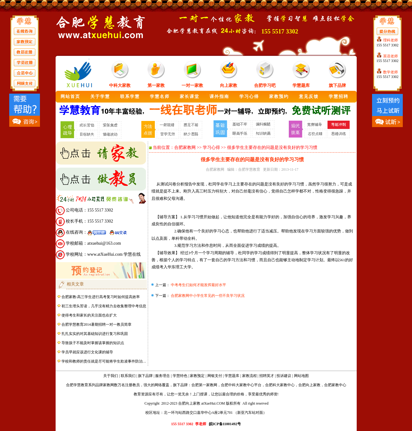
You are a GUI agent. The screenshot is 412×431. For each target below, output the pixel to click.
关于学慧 (100, 96)
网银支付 (214, 376)
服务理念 (162, 376)
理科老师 (390, 40)
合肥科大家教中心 (280, 385)
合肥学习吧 (265, 85)
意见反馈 (309, 96)
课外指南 (219, 96)
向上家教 (228, 85)
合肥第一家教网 (204, 385)
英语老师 (390, 56)
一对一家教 (192, 85)
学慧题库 (301, 85)
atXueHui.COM (213, 403)
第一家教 (156, 85)
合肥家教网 (185, 147)
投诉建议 (284, 376)
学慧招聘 (338, 96)
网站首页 (70, 96)
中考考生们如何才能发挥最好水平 (198, 285)
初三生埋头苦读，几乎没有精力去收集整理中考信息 (103, 306)
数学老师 (390, 72)
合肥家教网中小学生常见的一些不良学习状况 (207, 295)
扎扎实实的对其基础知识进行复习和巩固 (94, 334)
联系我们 (128, 376)
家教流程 (249, 376)
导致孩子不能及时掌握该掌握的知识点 (92, 343)
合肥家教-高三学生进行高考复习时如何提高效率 (100, 297)
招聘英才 (266, 376)
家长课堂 (189, 96)
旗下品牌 (337, 85)
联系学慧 (130, 96)
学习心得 (249, 96)
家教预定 (197, 376)
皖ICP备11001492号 (225, 424)
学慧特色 (180, 376)
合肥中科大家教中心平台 (241, 385)
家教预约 (279, 96)
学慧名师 (160, 96)
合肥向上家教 (309, 385)
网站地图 (301, 376)
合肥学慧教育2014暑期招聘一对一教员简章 (96, 324)
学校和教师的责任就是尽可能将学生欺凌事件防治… (103, 361)
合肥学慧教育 (249, 169)
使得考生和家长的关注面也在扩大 (89, 315)
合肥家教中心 (335, 385)
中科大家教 (120, 85)
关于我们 (110, 376)
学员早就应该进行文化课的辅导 (87, 352)
